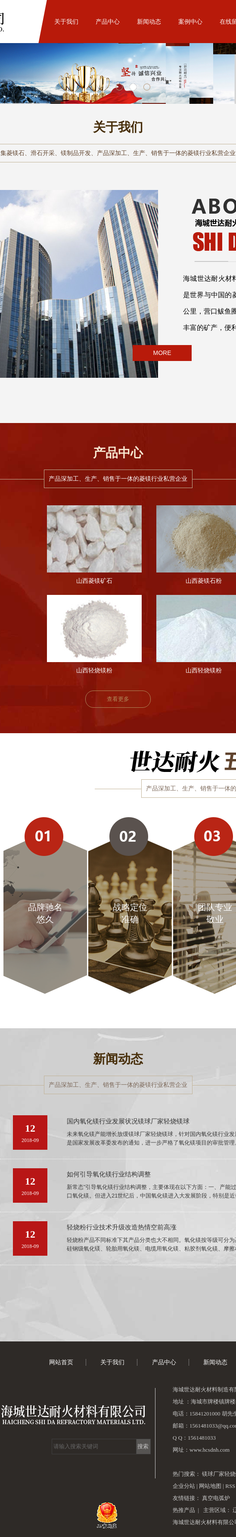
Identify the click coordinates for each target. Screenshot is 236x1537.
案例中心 (190, 21)
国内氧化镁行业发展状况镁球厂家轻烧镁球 (128, 1121)
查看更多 (118, 699)
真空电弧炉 (216, 1498)
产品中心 (108, 21)
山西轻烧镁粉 (94, 670)
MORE (162, 352)
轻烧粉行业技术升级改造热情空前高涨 (122, 1227)
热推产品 (184, 1510)
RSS (230, 1486)
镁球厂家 (213, 1474)
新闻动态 (149, 21)
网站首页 (25, 21)
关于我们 (66, 21)
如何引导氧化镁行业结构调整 (109, 1174)
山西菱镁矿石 (94, 581)
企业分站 (184, 1486)
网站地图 (211, 1486)
